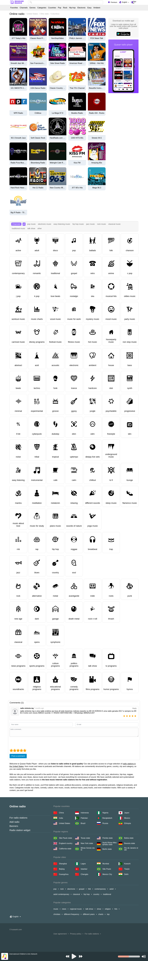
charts (100, 914)
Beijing (62, 869)
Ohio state (44, 14)
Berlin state (107, 849)
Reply (134, 708)
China (61, 813)
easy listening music (62, 224)
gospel (81, 889)
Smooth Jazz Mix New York (18, 63)
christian (56, 914)
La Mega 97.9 (57, 113)
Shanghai (63, 864)
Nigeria (105, 813)
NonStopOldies (57, 38)
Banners (13, 826)
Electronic (81, 8)
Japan (126, 813)
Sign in (134, 2)
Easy (89, 8)
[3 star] (130, 716)
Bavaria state (129, 843)
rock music (101, 224)
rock (62, 889)
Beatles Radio (77, 113)
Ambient (96, 8)
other (39, 228)
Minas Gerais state (88, 849)
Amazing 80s (96, 163)
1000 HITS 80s (77, 138)
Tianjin (127, 869)
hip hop (87, 894)
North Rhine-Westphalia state (109, 843)
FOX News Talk (96, 38)
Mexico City (107, 874)
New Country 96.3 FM (57, 188)
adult (111, 889)
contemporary (100, 889)
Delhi (126, 874)
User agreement (60, 934)
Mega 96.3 (96, 188)
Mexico (127, 818)
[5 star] (135, 716)
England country (65, 843)
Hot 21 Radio (37, 188)
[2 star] (127, 716)
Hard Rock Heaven (18, 188)
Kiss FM (77, 163)
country (96, 894)
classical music (114, 224)
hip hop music (78, 224)
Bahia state (128, 838)
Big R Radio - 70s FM (18, 213)
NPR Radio (18, 113)
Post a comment (18, 756)
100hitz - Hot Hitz (97, 63)
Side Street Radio (57, 63)
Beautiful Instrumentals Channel (96, 88)
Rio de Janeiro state (131, 849)
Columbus (55, 14)
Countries (52, 8)
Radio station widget (19, 830)
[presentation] (27, 742)
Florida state (107, 838)
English (124, 2)
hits (115, 909)
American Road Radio (77, 63)
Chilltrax (38, 113)
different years (89, 914)
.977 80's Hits (77, 188)
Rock (65, 8)
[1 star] (124, 716)
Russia (105, 823)
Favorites (14, 8)
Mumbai (105, 864)
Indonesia (85, 813)
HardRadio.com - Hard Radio (57, 138)
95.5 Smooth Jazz (18, 138)
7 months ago (39, 708)
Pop (59, 8)
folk (89, 889)
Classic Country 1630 (57, 88)
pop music (31, 224)
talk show (31, 228)
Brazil (83, 823)
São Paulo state (65, 838)
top (108, 914)
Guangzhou (64, 874)
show (99, 909)
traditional (107, 894)
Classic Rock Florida (38, 38)
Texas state (85, 838)
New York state (87, 843)
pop (55, 889)
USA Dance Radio (38, 88)
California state (65, 849)
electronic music (44, 224)
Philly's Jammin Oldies (77, 38)
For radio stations (18, 817)
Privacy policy (75, 934)
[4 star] (133, 716)
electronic (71, 889)
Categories (41, 8)
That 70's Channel (77, 88)
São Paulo (106, 869)
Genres (32, 8)
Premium (114, 2)
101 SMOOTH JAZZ (18, 88)
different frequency (71, 914)
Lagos (83, 864)
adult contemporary (61, 894)
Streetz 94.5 (97, 138)
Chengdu (84, 874)
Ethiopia (127, 823)
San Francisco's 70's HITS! (38, 63)
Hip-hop (72, 8)
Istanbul (84, 869)
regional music (76, 909)
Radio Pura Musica (18, 163)
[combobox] (65, 2)
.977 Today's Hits (18, 38)
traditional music (18, 228)
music (55, 909)
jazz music (90, 224)
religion (108, 909)
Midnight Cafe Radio (57, 163)
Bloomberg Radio (38, 163)
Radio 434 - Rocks (96, 113)
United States (32, 14)
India (61, 818)
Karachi (127, 864)
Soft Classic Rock (38, 138)
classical (76, 894)
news (64, 909)
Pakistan (84, 818)
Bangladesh (107, 818)
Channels (24, 8)
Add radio (14, 822)
